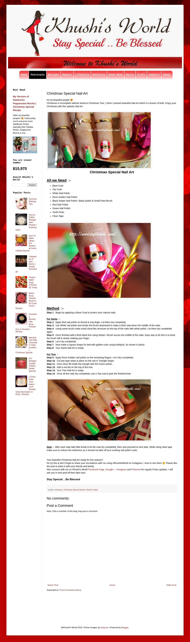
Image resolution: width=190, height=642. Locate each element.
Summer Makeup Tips (33, 201)
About (167, 74)
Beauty (67, 74)
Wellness (99, 74)
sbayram (104, 627)
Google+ (110, 469)
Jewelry (154, 74)
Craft (141, 74)
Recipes (53, 74)
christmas (59, 490)
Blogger (124, 627)
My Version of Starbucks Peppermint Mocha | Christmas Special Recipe (24, 103)
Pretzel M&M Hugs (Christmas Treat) (33, 282)
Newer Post (52, 585)
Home (24, 74)
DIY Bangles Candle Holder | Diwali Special (32, 364)
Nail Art (89, 490)
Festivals (37, 74)
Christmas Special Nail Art (74, 490)
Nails (130, 74)
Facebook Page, (96, 469)
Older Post (171, 585)
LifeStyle (82, 74)
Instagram (121, 469)
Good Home (116, 74)
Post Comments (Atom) (70, 590)
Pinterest (136, 469)
